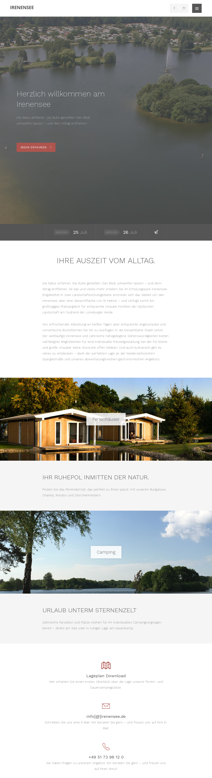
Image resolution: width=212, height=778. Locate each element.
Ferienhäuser (106, 419)
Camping (106, 552)
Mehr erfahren (36, 147)
